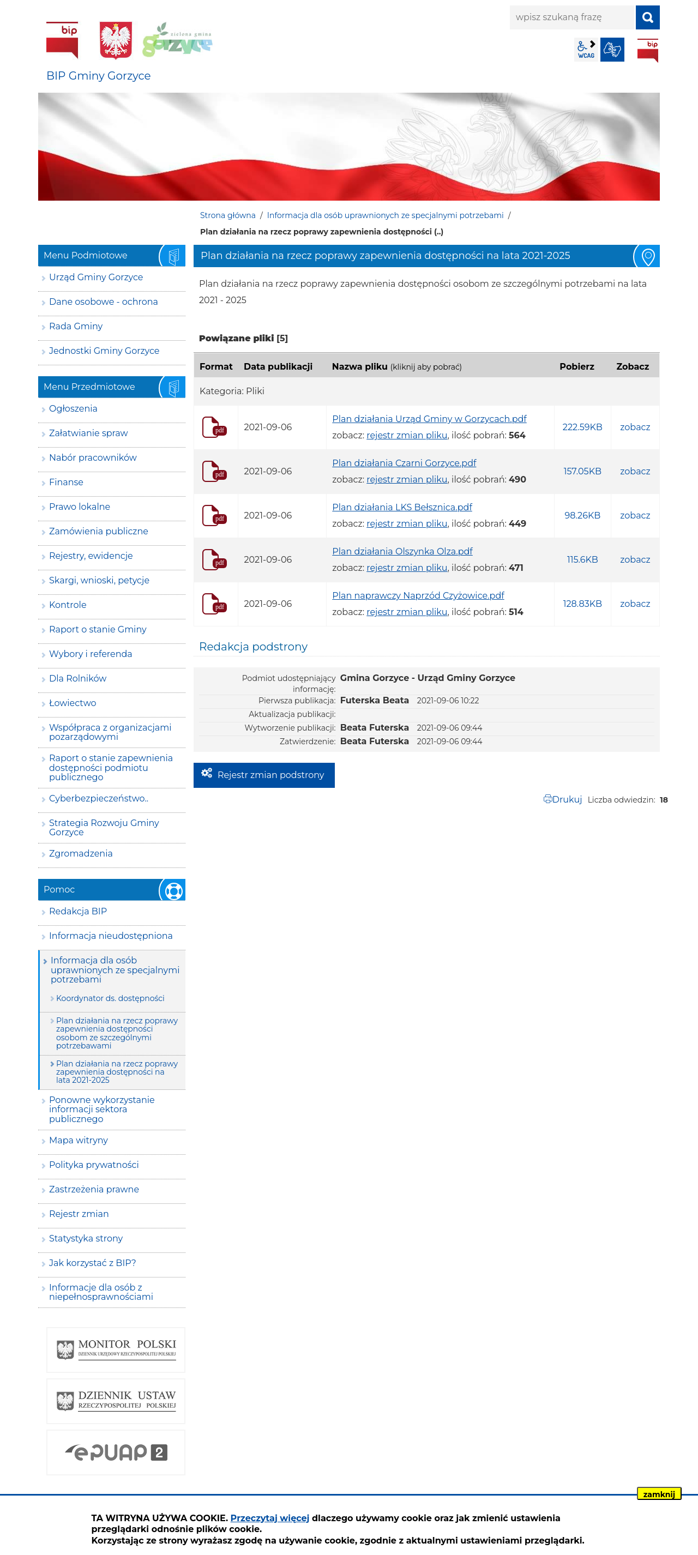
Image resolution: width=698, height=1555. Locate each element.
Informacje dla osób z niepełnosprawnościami (101, 1292)
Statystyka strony (86, 1238)
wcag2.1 (586, 50)
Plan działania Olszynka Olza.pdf (402, 551)
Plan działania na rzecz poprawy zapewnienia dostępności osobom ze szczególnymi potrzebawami (117, 1033)
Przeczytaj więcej (270, 1518)
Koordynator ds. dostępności (110, 998)
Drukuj (567, 799)
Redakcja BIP (78, 911)
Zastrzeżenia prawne (94, 1189)
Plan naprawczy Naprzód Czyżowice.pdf (418, 595)
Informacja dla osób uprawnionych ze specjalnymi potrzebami (385, 215)
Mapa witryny (78, 1140)
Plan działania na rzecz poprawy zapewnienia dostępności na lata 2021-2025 (117, 1072)
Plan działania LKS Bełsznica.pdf (402, 507)
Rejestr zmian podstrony (271, 775)
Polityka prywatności (94, 1165)
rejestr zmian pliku (406, 435)
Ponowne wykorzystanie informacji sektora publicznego (102, 1109)
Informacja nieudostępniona (111, 936)
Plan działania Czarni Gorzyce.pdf (404, 463)
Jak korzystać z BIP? (92, 1263)
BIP (648, 51)
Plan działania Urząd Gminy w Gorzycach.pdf (429, 419)
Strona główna (228, 215)
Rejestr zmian (79, 1214)
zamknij (659, 1494)
